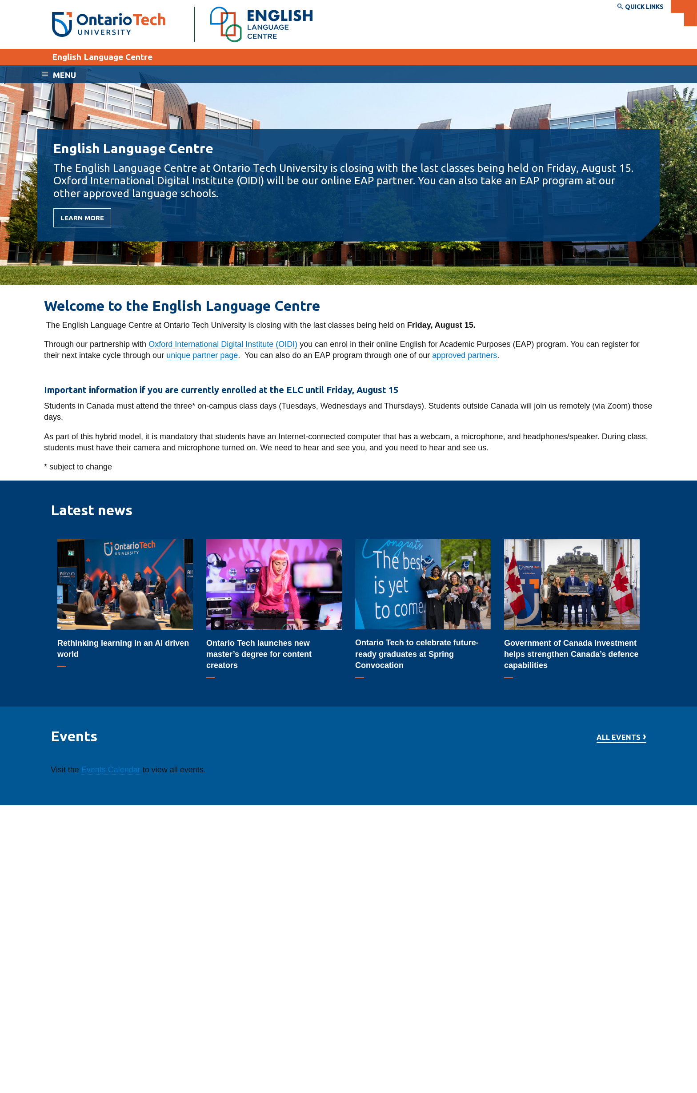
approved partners (464, 355)
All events (619, 737)
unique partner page (202, 355)
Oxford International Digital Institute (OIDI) (222, 344)
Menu (64, 75)
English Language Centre (102, 57)
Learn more (82, 218)
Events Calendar (110, 769)
